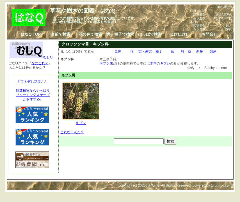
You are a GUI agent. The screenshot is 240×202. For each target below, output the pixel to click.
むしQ (31, 57)
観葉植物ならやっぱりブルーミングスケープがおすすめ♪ (33, 95)
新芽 (199, 51)
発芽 (213, 51)
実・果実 (145, 51)
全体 (118, 51)
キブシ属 (106, 63)
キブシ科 (101, 44)
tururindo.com (221, 185)
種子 (159, 51)
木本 (153, 63)
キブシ (165, 63)
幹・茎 (186, 51)
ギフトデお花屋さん (32, 82)
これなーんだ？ (72, 132)
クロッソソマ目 (75, 44)
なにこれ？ (39, 63)
